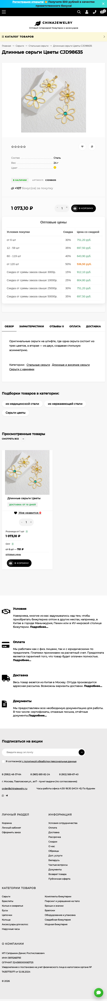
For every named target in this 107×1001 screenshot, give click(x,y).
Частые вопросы (58, 864)
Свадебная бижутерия (58, 919)
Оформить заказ (11, 832)
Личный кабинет (11, 827)
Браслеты (7, 901)
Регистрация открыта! (28, 2)
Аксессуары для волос (15, 924)
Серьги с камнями (21, 369)
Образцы (53, 851)
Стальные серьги (38, 45)
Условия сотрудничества (62, 823)
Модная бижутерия (56, 924)
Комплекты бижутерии (58, 896)
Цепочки (7, 915)
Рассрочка (54, 837)
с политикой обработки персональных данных (49, 761)
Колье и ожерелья (12, 905)
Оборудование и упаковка (60, 915)
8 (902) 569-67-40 (68, 774)
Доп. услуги (55, 855)
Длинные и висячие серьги (71, 365)
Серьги (20, 45)
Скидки (52, 841)
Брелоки (50, 910)
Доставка (53, 832)
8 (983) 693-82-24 (40, 774)
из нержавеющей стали (65, 404)
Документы (55, 869)
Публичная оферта (59, 878)
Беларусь (54, 860)
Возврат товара (57, 874)
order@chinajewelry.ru (14, 788)
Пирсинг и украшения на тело (62, 901)
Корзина (7, 823)
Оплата (52, 827)
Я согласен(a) (39, 761)
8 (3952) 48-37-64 (11, 774)
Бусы (5, 910)
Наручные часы (11, 929)
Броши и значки (54, 905)
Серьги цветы (15, 412)
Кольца (6, 919)
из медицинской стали (22, 404)
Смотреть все (14, 438)
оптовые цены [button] (13, 554)
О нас (51, 846)
